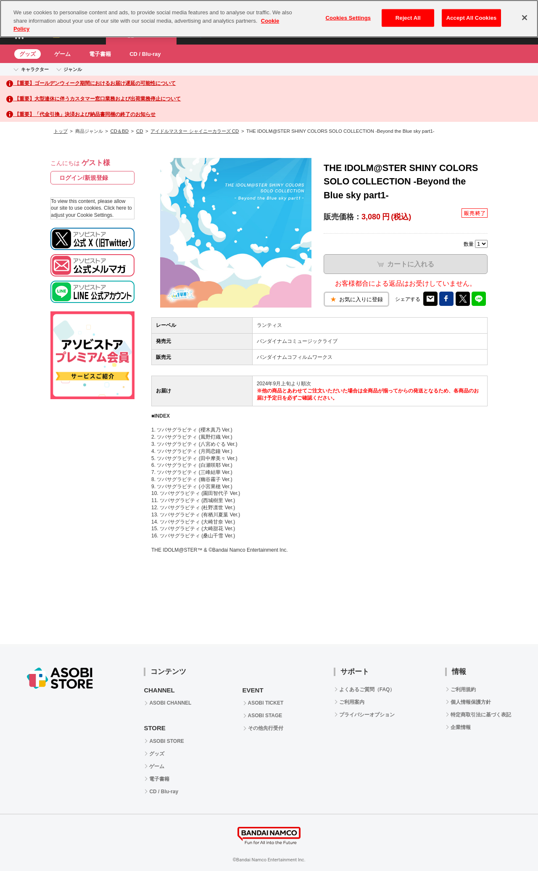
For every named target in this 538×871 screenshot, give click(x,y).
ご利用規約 (463, 689)
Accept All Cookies (471, 18)
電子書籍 (100, 54)
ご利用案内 (351, 702)
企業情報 (461, 727)
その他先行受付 (265, 728)
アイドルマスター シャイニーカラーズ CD (194, 131)
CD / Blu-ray (145, 54)
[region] (269, 18)
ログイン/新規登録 (83, 177)
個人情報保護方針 (471, 702)
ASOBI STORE (166, 741)
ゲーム (62, 54)
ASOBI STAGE (265, 715)
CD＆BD (120, 131)
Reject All (408, 18)
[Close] (524, 17)
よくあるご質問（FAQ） (367, 689)
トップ (61, 131)
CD (139, 131)
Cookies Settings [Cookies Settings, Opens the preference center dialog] (348, 18)
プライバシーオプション (367, 715)
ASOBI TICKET (266, 703)
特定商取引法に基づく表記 (481, 715)
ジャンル (72, 69)
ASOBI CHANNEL (170, 703)
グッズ (27, 54)
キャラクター (35, 69)
